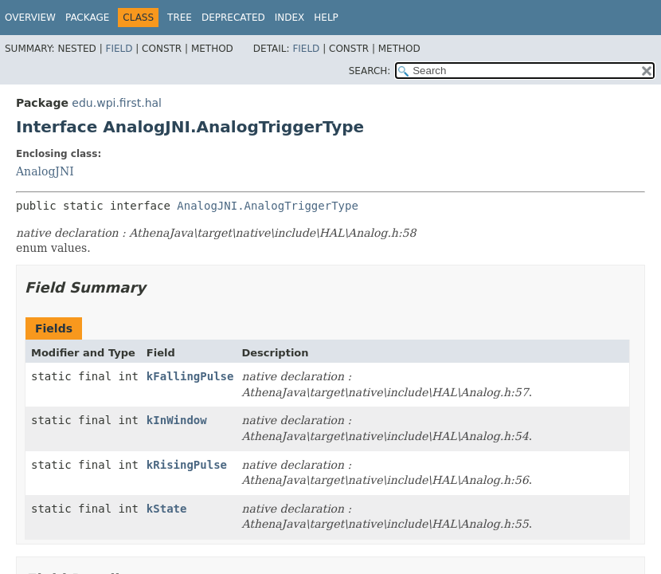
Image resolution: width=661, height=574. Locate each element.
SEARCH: (370, 71)
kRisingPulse (187, 464)
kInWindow (177, 420)
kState (167, 508)
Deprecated (233, 17)
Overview (30, 17)
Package (87, 17)
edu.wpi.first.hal (117, 102)
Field (118, 48)
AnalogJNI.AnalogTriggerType (267, 205)
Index (290, 17)
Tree (179, 17)
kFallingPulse (190, 376)
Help (326, 17)
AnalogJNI (45, 171)
